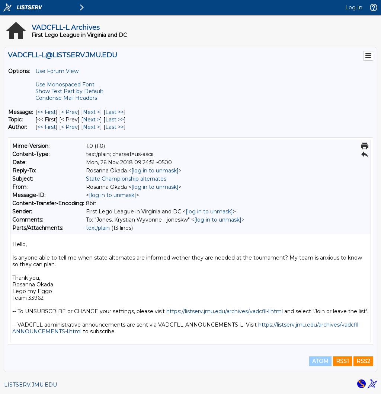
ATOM (320, 361)
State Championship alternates (126, 178)
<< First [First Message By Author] (46, 127)
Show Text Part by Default (69, 91)
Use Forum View (57, 71)
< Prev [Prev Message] (69, 112)
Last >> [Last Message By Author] (114, 127)
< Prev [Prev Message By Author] (69, 127)
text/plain (98, 228)
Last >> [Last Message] (114, 112)
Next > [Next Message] (91, 112)
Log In (353, 7)
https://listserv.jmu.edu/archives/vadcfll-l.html (224, 311)
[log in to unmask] (155, 170)
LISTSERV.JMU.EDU (30, 384)
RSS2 (363, 361)
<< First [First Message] (46, 112)
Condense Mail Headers (66, 98)
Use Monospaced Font (65, 84)
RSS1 (342, 361)
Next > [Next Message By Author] (91, 127)
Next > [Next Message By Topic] (91, 119)
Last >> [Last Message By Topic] (114, 119)
